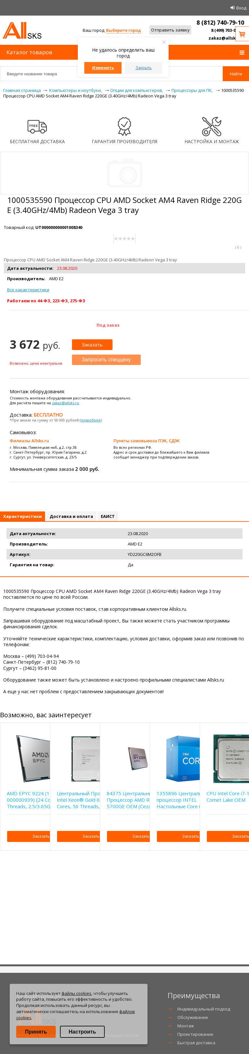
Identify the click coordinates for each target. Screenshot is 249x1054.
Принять (36, 1032)
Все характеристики (28, 290)
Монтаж (185, 1026)
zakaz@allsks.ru (226, 38)
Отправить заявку (170, 30)
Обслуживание (192, 1017)
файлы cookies (76, 993)
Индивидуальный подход (203, 1009)
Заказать (92, 344)
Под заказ (108, 325)
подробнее (91, 420)
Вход (241, 8)
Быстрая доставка (196, 1043)
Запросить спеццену (106, 359)
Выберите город (123, 30)
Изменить (103, 67)
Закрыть (144, 67)
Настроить (82, 1032)
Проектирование (195, 1034)
